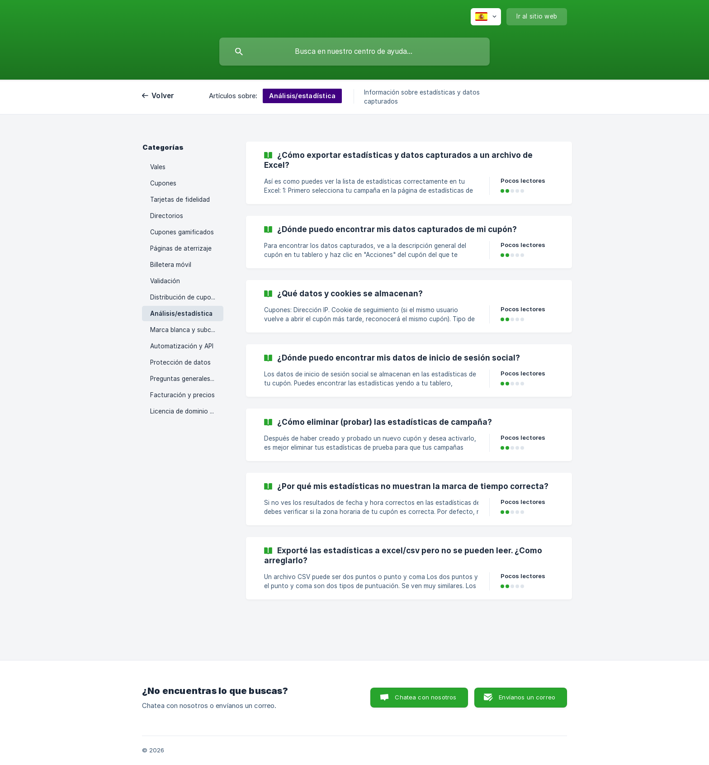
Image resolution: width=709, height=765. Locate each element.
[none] (486, 16)
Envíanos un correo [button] (527, 697)
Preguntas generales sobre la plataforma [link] (186, 378)
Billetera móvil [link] (170, 264)
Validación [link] (165, 281)
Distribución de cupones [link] (186, 297)
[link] (409, 173)
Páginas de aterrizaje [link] (181, 248)
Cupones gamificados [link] (182, 232)
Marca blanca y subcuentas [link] (186, 329)
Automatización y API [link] (181, 346)
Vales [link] (157, 167)
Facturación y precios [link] (182, 395)
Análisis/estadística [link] (181, 313)
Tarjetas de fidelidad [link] (180, 199)
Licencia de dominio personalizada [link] (186, 411)
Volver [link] (163, 95)
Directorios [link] (166, 215)
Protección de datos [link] (180, 362)
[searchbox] (354, 52)
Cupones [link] (163, 183)
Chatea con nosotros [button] (425, 697)
